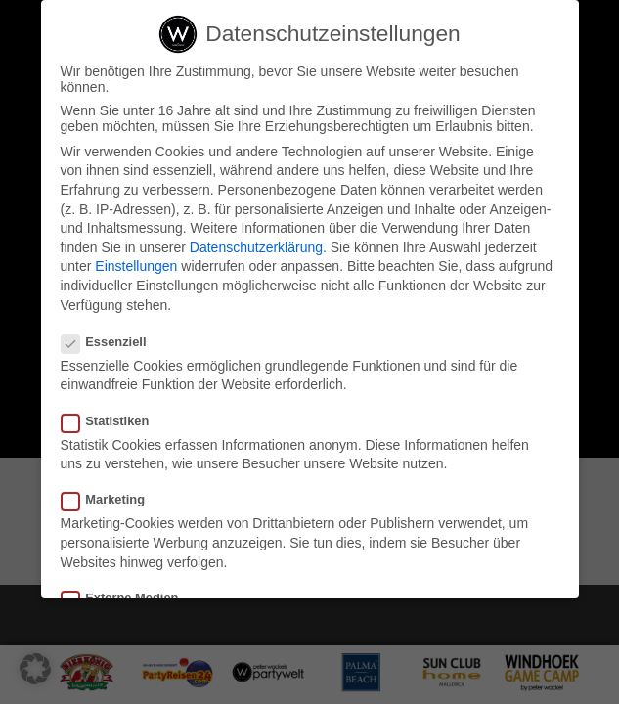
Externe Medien (128, 600)
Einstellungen (136, 268)
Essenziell (112, 343)
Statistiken (113, 423)
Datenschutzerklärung (256, 249)
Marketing (111, 501)
